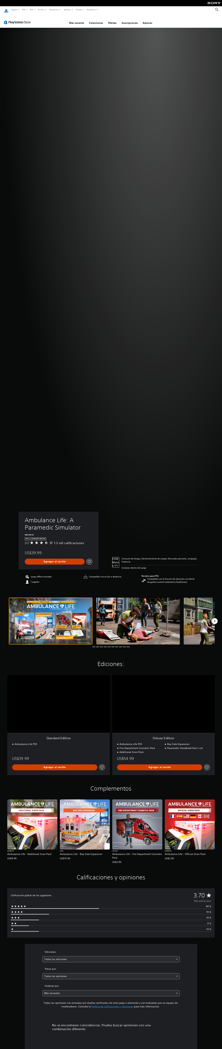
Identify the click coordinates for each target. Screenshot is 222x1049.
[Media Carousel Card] (50, 617)
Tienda (79, 9)
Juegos (14, 9)
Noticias (67, 9)
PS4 (31, 9)
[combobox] (111, 956)
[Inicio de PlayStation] (6, 9)
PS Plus (41, 9)
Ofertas (112, 19)
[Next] (215, 618)
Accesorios (54, 9)
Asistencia (91, 9)
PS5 (23, 9)
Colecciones (96, 19)
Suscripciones (130, 19)
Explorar (147, 19)
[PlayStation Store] (18, 19)
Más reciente (76, 19)
